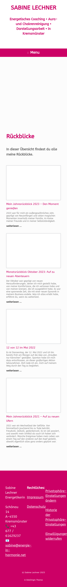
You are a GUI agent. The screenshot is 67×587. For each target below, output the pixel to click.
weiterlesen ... (15, 226)
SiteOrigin (31, 580)
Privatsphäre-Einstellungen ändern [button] (55, 496)
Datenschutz (36, 507)
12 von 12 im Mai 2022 (20, 347)
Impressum (35, 497)
